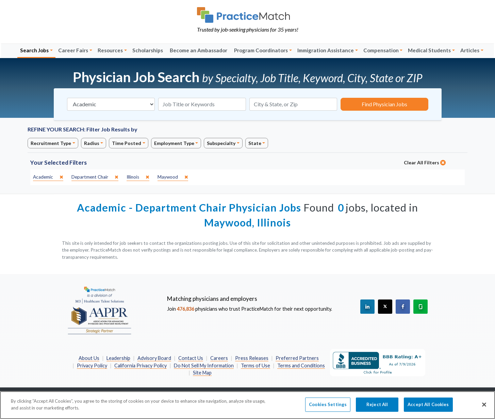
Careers (219, 358)
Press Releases (251, 358)
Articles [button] (469, 50)
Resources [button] (110, 50)
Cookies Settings (328, 409)
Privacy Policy (92, 365)
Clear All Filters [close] (425, 162)
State (254, 143)
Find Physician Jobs (384, 104)
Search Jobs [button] (34, 50)
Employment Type (174, 143)
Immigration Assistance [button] (325, 50)
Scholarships (147, 50)
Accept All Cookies (428, 409)
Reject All (377, 409)
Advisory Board (154, 358)
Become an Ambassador (198, 50)
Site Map (202, 373)
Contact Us (190, 358)
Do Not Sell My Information (204, 365)
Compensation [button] (381, 50)
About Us (89, 358)
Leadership (118, 358)
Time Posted (126, 143)
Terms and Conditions (301, 365)
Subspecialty (221, 143)
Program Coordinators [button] (261, 50)
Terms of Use (255, 365)
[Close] (484, 408)
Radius (91, 143)
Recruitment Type (51, 143)
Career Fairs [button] (73, 50)
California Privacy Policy (140, 365)
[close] (48, 177)
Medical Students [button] (429, 50)
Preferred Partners (297, 358)
